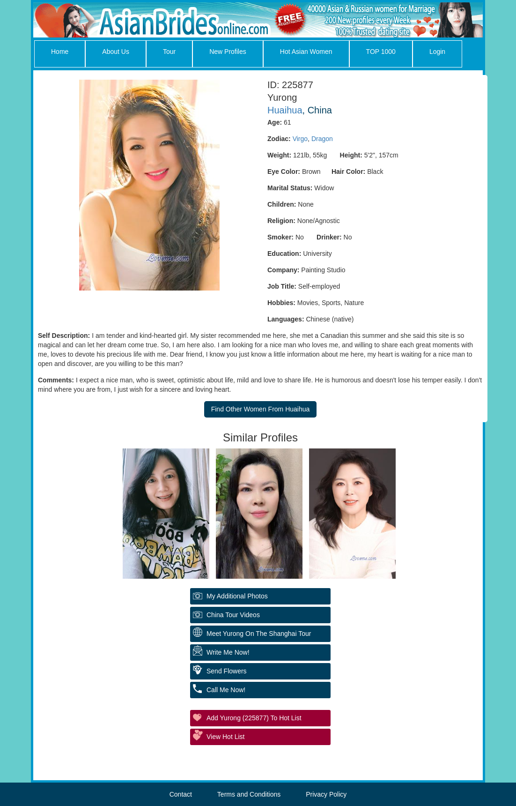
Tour (169, 51)
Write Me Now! (228, 652)
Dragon (322, 138)
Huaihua (284, 110)
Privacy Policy (326, 794)
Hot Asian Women (306, 51)
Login (437, 51)
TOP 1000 (381, 51)
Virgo (300, 138)
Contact (181, 794)
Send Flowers (226, 671)
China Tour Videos (233, 615)
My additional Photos (237, 596)
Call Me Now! (225, 690)
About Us (115, 51)
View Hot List (225, 736)
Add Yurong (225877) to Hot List (254, 718)
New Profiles (227, 51)
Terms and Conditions (248, 794)
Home (59, 51)
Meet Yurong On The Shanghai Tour (258, 633)
